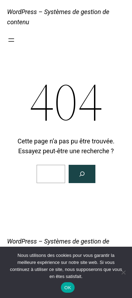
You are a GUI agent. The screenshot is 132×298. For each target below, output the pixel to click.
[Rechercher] (82, 174)
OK (67, 287)
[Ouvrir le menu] (11, 40)
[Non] (123, 272)
